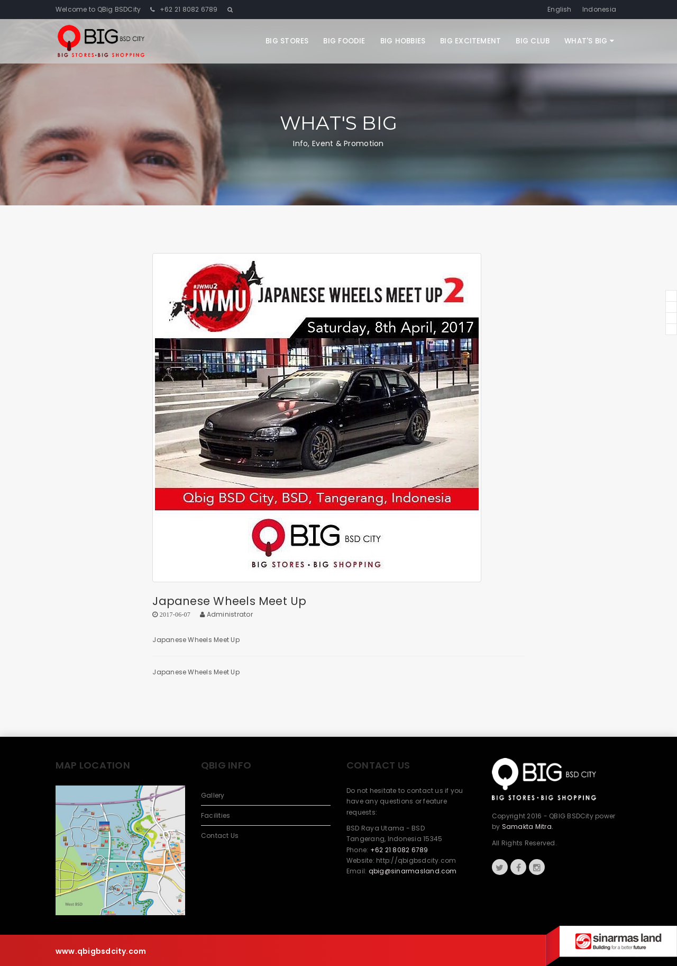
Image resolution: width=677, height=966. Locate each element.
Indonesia (599, 9)
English (559, 9)
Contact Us (220, 835)
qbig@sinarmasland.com (413, 870)
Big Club (533, 41)
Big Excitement (470, 41)
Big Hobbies (403, 41)
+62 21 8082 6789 (188, 9)
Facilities (215, 815)
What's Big (589, 41)
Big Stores (287, 41)
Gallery (213, 795)
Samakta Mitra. (527, 826)
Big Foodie (344, 41)
